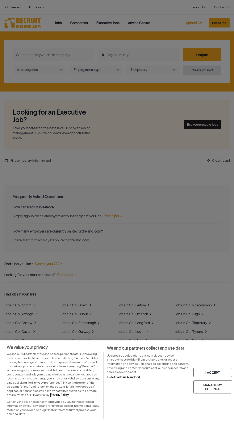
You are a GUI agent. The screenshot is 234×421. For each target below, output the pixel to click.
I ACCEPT (212, 372)
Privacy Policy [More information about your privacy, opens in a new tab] (60, 394)
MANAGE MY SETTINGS (212, 387)
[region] (117, 380)
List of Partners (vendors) (123, 377)
